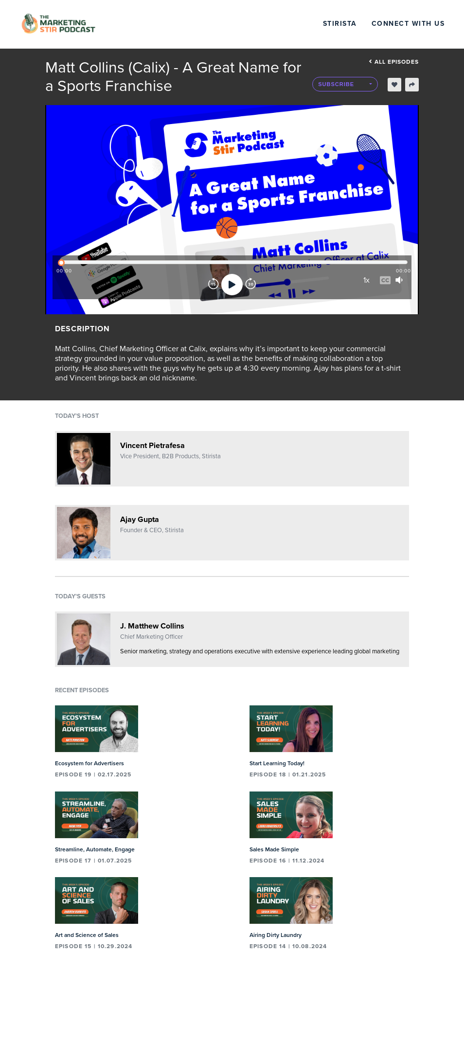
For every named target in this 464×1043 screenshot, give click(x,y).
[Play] (232, 284)
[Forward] (250, 284)
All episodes (394, 61)
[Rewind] (213, 284)
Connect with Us (408, 23)
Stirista (340, 23)
